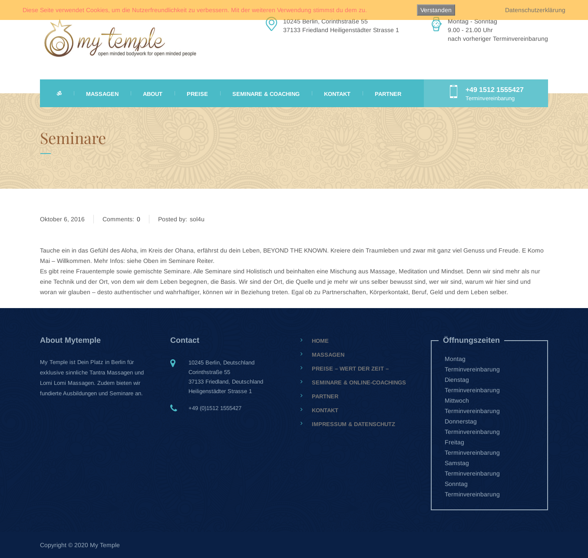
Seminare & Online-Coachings (359, 382)
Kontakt (337, 94)
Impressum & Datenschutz (353, 424)
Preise (197, 94)
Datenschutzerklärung (535, 10)
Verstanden (436, 10)
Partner (388, 94)
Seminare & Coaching (266, 94)
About (152, 94)
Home (320, 341)
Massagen (102, 94)
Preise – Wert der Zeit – (350, 368)
